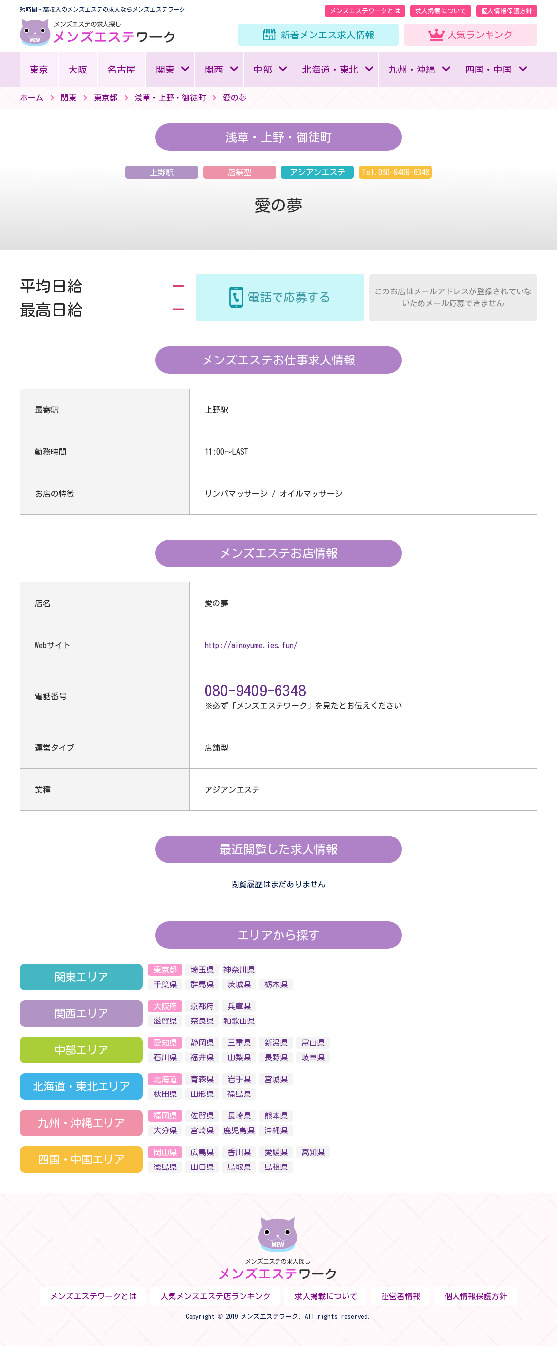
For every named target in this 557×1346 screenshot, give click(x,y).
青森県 (202, 1079)
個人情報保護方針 (506, 11)
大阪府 (165, 1006)
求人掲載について (440, 11)
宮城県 (276, 1079)
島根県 (276, 1167)
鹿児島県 (239, 1130)
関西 (214, 69)
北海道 (165, 1079)
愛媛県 (276, 1152)
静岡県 (202, 1043)
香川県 (239, 1152)
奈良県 (202, 1021)
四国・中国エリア (81, 1159)
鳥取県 (239, 1167)
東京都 (165, 970)
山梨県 (239, 1057)
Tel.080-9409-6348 (395, 172)
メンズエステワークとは (365, 11)
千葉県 (165, 984)
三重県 (239, 1043)
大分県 (165, 1130)
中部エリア (81, 1049)
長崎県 (239, 1116)
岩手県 (239, 1079)
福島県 (239, 1094)
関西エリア (81, 1013)
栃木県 (276, 984)
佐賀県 (202, 1116)
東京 (39, 69)
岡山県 (165, 1152)
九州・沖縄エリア (81, 1122)
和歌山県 (239, 1021)
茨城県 (239, 984)
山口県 (202, 1167)
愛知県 (165, 1043)
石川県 (165, 1057)
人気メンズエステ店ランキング (215, 1296)
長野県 (276, 1057)
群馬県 (202, 984)
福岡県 (165, 1116)
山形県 (202, 1094)
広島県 (202, 1152)
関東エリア (81, 976)
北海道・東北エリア (81, 1086)
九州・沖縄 (411, 69)
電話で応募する (289, 297)
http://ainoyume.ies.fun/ (251, 645)
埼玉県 (202, 970)
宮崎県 (202, 1130)
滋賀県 (165, 1021)
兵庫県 (239, 1006)
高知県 (313, 1152)
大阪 (78, 69)
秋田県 (165, 1094)
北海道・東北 (330, 69)
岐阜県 (313, 1057)
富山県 (313, 1043)
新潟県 (276, 1043)
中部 (262, 69)
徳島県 (165, 1167)
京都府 (202, 1006)
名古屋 (121, 69)
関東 (165, 69)
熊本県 (276, 1116)
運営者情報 (400, 1296)
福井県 (202, 1057)
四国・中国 (488, 69)
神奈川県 (239, 970)
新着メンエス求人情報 (327, 34)
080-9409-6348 (255, 690)
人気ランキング (480, 34)
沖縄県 (276, 1130)
